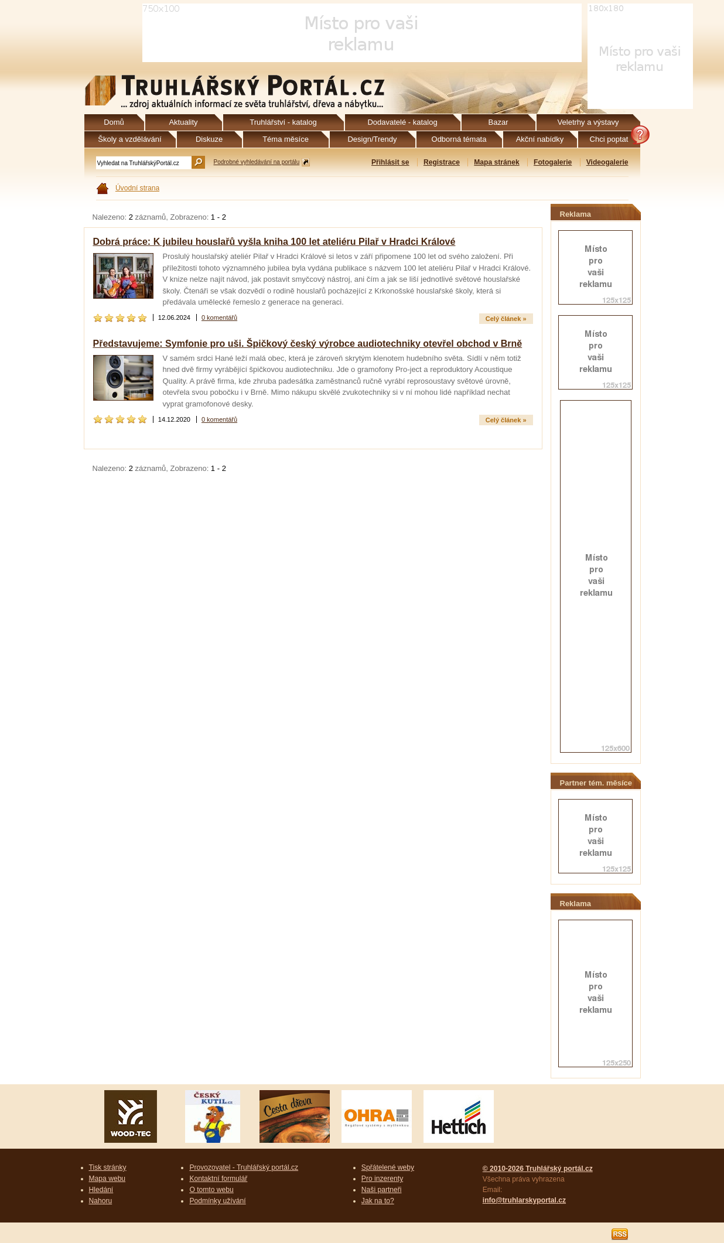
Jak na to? (377, 1201)
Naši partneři (381, 1190)
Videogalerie (607, 162)
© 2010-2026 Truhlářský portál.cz (538, 1169)
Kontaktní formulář (218, 1178)
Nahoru (100, 1201)
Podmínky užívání (217, 1201)
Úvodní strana (137, 188)
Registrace (442, 162)
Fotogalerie (553, 162)
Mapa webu (107, 1178)
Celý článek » (506, 318)
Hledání (101, 1190)
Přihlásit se (390, 162)
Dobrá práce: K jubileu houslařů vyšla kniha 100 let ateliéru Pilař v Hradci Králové (274, 242)
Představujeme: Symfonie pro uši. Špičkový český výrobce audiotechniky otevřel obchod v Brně (307, 344)
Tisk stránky (108, 1167)
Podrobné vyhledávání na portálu (257, 162)
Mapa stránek (496, 162)
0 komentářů (219, 317)
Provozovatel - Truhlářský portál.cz (243, 1167)
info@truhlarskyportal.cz (524, 1200)
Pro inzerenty (382, 1178)
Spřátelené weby (387, 1167)
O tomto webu (211, 1190)
